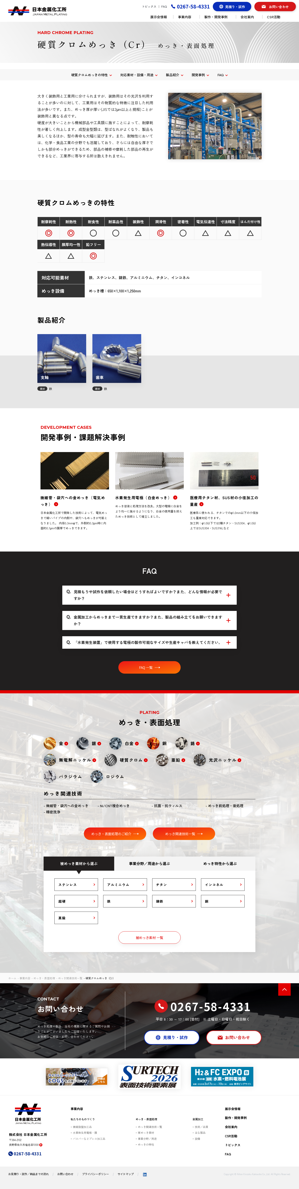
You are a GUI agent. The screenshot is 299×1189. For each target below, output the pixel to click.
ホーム (12, 978)
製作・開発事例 (217, 16)
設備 (197, 1139)
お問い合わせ (279, 6)
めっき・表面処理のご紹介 (111, 833)
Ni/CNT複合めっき (115, 805)
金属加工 (197, 1119)
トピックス (149, 6)
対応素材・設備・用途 (136, 74)
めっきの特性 (146, 1144)
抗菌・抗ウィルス (168, 805)
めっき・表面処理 (44, 978)
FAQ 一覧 (146, 667)
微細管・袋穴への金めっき (67, 805)
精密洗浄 (53, 811)
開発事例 (198, 74)
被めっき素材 (146, 1133)
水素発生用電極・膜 (85, 1133)
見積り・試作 (235, 6)
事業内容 (186, 16)
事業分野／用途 (147, 1139)
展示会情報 (158, 16)
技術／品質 (201, 1127)
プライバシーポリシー (95, 1174)
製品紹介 (172, 74)
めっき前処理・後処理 (225, 805)
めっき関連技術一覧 (180, 833)
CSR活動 (275, 16)
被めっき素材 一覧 (149, 937)
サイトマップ (126, 1174)
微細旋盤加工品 (82, 1127)
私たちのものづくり (83, 1119)
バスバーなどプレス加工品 (89, 1139)
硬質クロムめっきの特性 (89, 74)
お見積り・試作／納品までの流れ (28, 1174)
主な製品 (200, 1133)
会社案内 (249, 16)
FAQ (164, 6)
